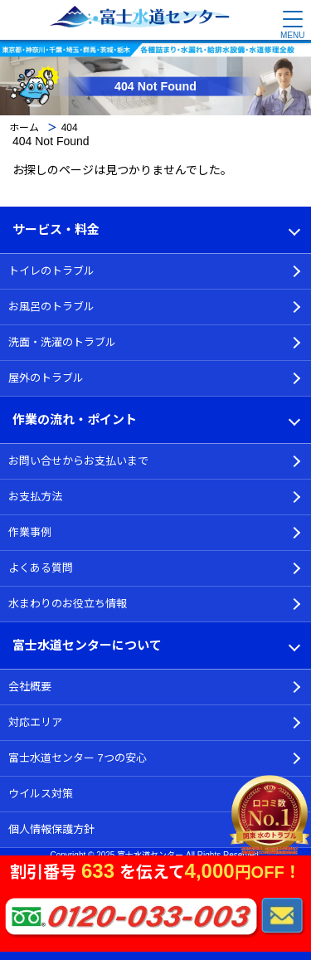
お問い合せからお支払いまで (78, 461)
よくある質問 (40, 568)
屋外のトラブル (46, 378)
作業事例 (29, 532)
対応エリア (35, 722)
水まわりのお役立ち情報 (67, 603)
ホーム (24, 128)
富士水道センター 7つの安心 (77, 758)
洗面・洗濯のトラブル (62, 342)
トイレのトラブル (51, 271)
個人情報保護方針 (51, 829)
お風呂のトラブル (51, 306)
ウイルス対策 (40, 793)
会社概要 (29, 686)
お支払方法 (35, 496)
